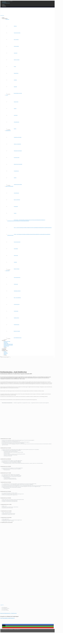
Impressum (4, 5)
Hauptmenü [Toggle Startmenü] (2, 15)
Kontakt (3, 4)
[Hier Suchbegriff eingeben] (6, 357)
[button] (3, 624)
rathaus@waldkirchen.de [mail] (6, 2)
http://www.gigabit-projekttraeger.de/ (7, 618)
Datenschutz (4, 6)
